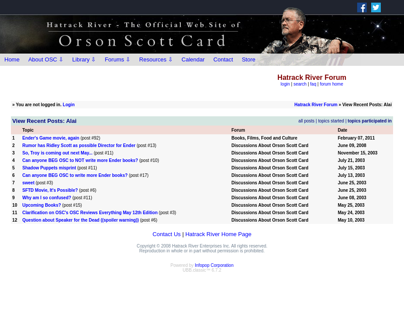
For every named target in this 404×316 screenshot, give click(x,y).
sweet (28, 182)
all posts (307, 120)
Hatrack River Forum (316, 104)
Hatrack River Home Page (218, 234)
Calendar (193, 59)
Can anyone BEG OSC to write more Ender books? (75, 175)
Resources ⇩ (156, 59)
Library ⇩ (84, 59)
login (285, 84)
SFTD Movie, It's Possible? (50, 190)
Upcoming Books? (41, 205)
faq (313, 84)
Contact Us (167, 234)
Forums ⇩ (117, 59)
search (299, 84)
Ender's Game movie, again (50, 138)
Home (12, 59)
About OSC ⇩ (45, 59)
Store (248, 59)
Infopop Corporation (214, 265)
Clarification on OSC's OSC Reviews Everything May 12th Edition (90, 212)
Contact (223, 59)
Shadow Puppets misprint (49, 167)
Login (68, 104)
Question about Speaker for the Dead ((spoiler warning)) (80, 220)
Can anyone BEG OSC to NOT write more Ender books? (80, 160)
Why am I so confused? (46, 197)
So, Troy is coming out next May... (57, 153)
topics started (331, 120)
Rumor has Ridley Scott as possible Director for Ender (78, 145)
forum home (331, 84)
